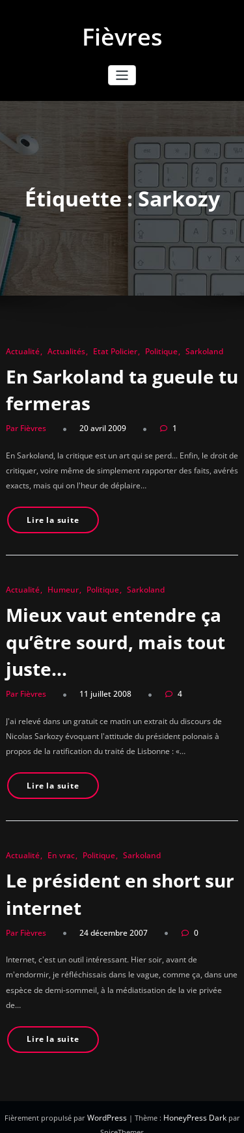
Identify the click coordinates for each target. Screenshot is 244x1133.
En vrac (55, 845)
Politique (146, 351)
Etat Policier (103, 351)
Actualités (59, 351)
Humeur (57, 585)
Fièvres (122, 37)
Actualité (20, 351)
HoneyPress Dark (193, 1103)
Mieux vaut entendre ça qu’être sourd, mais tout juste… (112, 635)
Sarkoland (187, 351)
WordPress (109, 1103)
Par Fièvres (25, 427)
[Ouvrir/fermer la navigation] (122, 75)
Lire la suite (51, 517)
